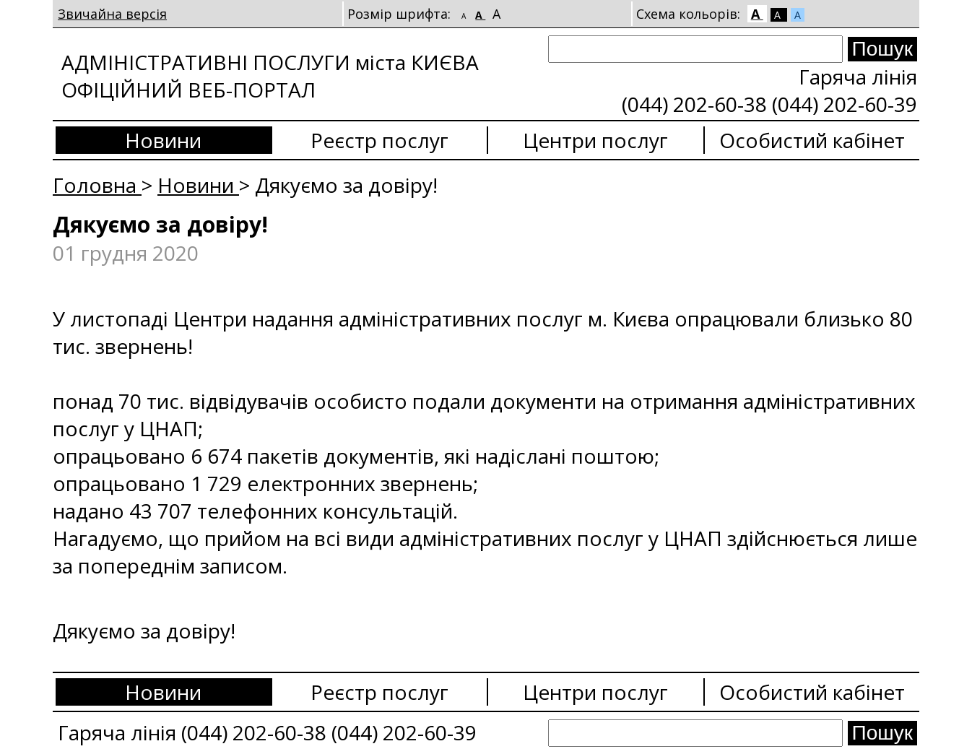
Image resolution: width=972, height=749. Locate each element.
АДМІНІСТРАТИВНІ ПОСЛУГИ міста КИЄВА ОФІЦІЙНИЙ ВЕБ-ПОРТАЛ (270, 75)
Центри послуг (595, 140)
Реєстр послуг (379, 140)
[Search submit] (882, 49)
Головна (97, 185)
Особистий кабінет (812, 140)
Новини (163, 140)
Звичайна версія (112, 13)
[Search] (695, 49)
